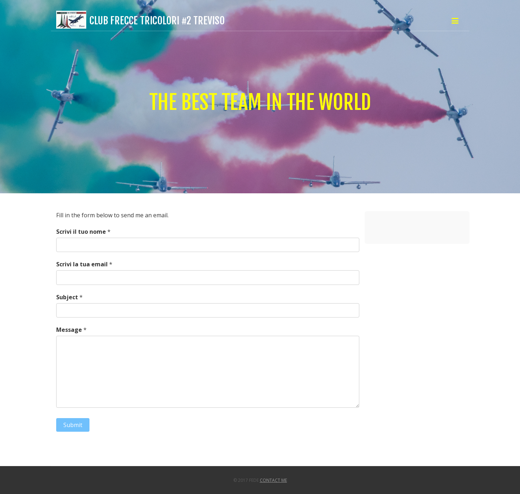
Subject (67, 297)
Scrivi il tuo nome (81, 232)
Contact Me (273, 480)
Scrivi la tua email (82, 264)
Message (69, 330)
